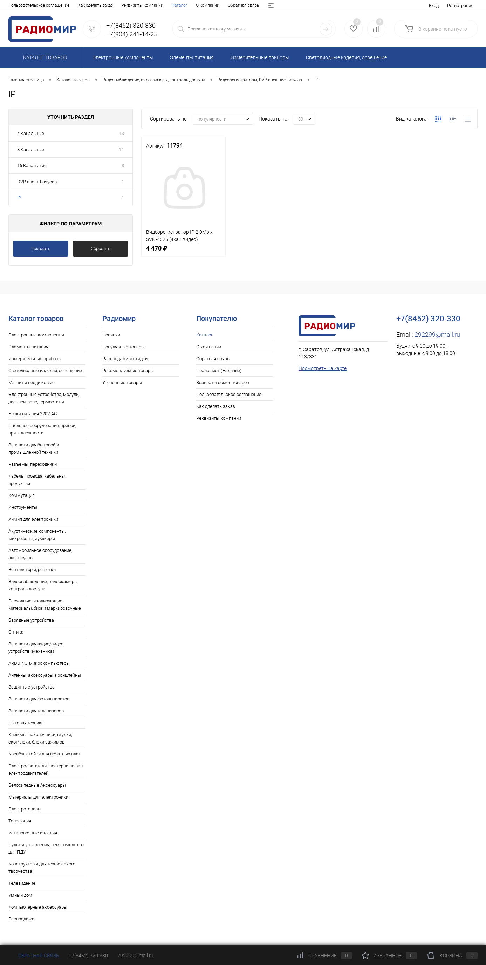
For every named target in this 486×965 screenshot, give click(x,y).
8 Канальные (30, 149)
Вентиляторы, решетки (32, 569)
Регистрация (460, 5)
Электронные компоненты (36, 334)
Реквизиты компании (218, 418)
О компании (44, 5)
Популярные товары (123, 346)
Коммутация (21, 495)
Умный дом (20, 895)
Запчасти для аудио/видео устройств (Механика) (35, 647)
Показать (40, 248)
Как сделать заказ (215, 406)
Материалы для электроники (38, 797)
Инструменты (22, 507)
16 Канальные (32, 165)
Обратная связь (80, 5)
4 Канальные (30, 133)
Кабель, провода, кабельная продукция (37, 479)
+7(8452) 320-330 (88, 955)
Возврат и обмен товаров (180, 5)
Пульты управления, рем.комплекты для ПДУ (46, 848)
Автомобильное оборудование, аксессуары (40, 554)
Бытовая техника (26, 722)
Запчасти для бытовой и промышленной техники (33, 448)
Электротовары (24, 809)
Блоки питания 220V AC (32, 413)
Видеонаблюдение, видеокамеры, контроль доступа (43, 585)
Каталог (16, 5)
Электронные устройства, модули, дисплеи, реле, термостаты (43, 398)
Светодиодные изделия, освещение (45, 370)
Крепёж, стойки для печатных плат (44, 754)
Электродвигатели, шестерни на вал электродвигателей (45, 769)
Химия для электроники (33, 519)
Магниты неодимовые (31, 382)
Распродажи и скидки (125, 358)
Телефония (19, 820)
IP (19, 197)
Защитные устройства (31, 687)
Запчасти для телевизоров (36, 710)
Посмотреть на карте (323, 368)
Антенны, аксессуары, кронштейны (44, 675)
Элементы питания (28, 346)
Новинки (111, 334)
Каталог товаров (44, 57)
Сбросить (100, 248)
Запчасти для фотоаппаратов (38, 698)
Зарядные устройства (31, 620)
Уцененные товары (122, 382)
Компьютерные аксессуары (37, 907)
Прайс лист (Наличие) (125, 5)
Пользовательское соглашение (228, 394)
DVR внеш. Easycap (37, 181)
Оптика (15, 632)
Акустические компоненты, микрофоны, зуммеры (37, 534)
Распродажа (21, 919)
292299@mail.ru (437, 334)
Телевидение (21, 883)
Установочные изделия (32, 832)
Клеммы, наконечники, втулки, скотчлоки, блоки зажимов (40, 738)
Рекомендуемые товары (128, 370)
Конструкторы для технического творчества (41, 867)
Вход (434, 5)
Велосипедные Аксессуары (37, 785)
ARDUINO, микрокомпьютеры (39, 663)
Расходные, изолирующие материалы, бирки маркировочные (44, 604)
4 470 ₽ (183, 252)
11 (121, 149)
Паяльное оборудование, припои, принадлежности (42, 429)
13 (121, 133)
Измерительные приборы (35, 358)
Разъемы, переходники (32, 464)
